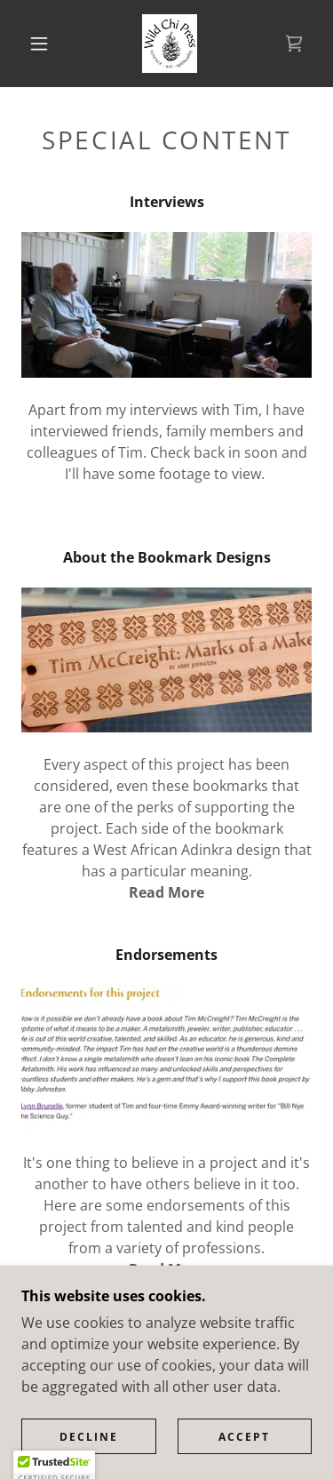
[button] (39, 43)
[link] (169, 43)
